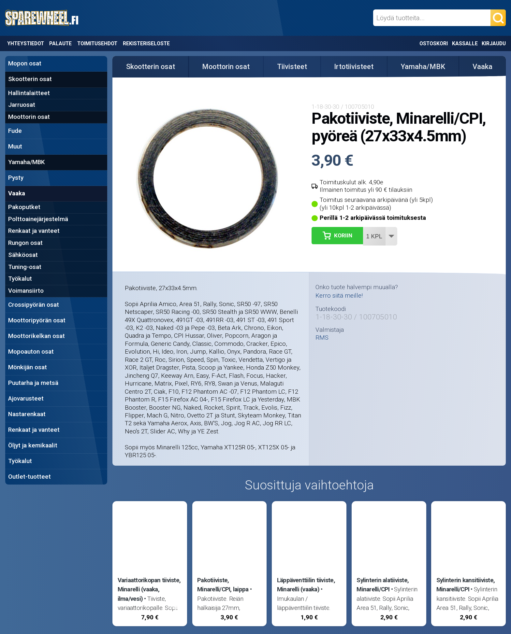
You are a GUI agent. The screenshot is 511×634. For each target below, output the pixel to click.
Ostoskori (433, 43)
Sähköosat (23, 255)
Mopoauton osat (31, 351)
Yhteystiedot (25, 43)
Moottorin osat (29, 116)
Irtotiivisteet (353, 67)
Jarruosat (21, 104)
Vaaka (16, 193)
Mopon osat (24, 63)
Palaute (60, 43)
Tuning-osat (24, 267)
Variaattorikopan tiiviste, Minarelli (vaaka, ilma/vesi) (149, 589)
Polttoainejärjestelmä (38, 219)
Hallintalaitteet (29, 93)
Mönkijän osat (27, 367)
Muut (15, 146)
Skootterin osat (30, 79)
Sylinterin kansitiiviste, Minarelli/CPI (465, 585)
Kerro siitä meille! (339, 295)
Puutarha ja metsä (33, 383)
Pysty (15, 177)
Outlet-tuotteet (29, 476)
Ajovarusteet (26, 398)
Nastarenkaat (27, 414)
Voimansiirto (26, 290)
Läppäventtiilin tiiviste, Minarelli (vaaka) (306, 585)
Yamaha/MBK (26, 162)
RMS (321, 338)
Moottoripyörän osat (37, 320)
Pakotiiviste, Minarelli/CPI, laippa (222, 585)
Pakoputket (24, 207)
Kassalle (465, 43)
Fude (15, 130)
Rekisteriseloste (146, 43)
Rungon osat (25, 243)
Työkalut (20, 278)
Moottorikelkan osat (36, 336)
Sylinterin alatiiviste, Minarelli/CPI (383, 585)
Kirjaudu (494, 43)
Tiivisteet (292, 67)
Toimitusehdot (97, 43)
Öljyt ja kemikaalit (32, 445)
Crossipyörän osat (33, 304)
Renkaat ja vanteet (34, 230)
